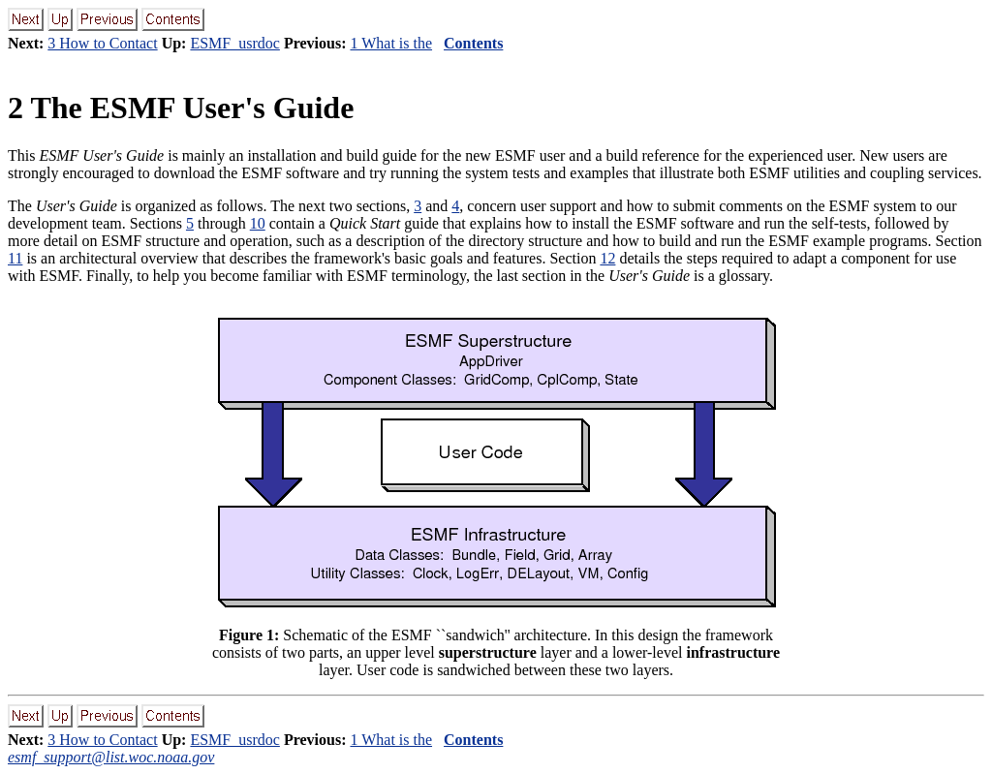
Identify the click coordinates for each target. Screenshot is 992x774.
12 (607, 258)
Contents (473, 43)
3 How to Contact (102, 43)
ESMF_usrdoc (234, 43)
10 (257, 223)
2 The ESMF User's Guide (181, 107)
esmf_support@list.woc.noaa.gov (111, 757)
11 (15, 258)
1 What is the (391, 43)
